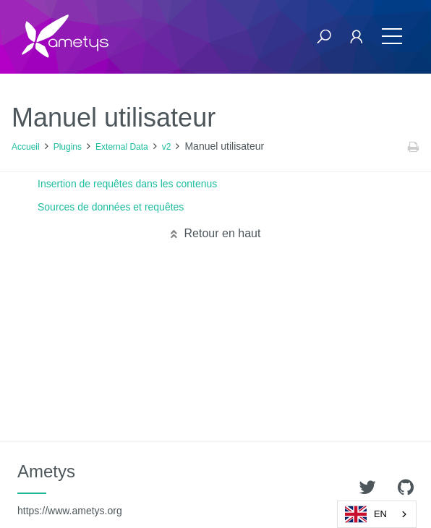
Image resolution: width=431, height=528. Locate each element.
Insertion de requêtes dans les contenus (127, 184)
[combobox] (377, 514)
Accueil (26, 147)
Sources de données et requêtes (111, 207)
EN (366, 514)
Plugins (68, 147)
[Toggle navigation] (392, 36)
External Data (121, 147)
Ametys (69, 488)
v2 (166, 147)
